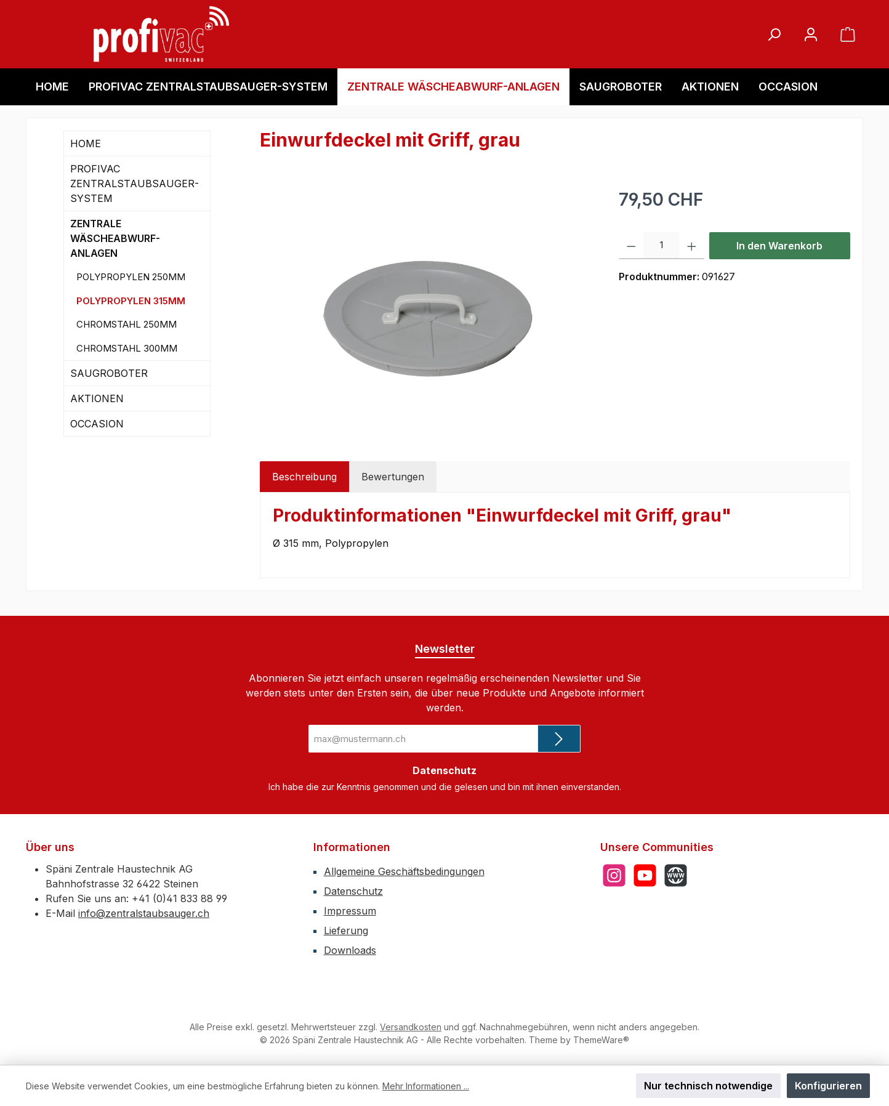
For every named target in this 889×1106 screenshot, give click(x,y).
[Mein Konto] (810, 34)
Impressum (350, 911)
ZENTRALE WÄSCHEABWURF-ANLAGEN (115, 238)
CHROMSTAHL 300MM (126, 348)
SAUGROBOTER (109, 373)
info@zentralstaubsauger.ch (143, 913)
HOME (85, 143)
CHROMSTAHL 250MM (126, 324)
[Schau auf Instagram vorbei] (614, 875)
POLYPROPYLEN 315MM (130, 301)
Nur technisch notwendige (708, 1086)
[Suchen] (773, 34)
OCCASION (97, 424)
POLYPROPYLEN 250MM (130, 277)
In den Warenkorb (779, 246)
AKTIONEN (97, 398)
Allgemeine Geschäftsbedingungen (404, 871)
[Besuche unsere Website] (676, 875)
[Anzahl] (661, 245)
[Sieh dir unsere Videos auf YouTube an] (645, 875)
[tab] (304, 476)
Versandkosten (410, 1027)
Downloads (350, 950)
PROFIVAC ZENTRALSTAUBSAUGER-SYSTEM (134, 183)
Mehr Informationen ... (425, 1086)
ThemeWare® (601, 1040)
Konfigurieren (828, 1086)
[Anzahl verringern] (631, 245)
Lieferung (346, 930)
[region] (426, 319)
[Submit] (559, 739)
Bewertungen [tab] (392, 476)
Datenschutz (353, 891)
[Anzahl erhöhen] (691, 245)
